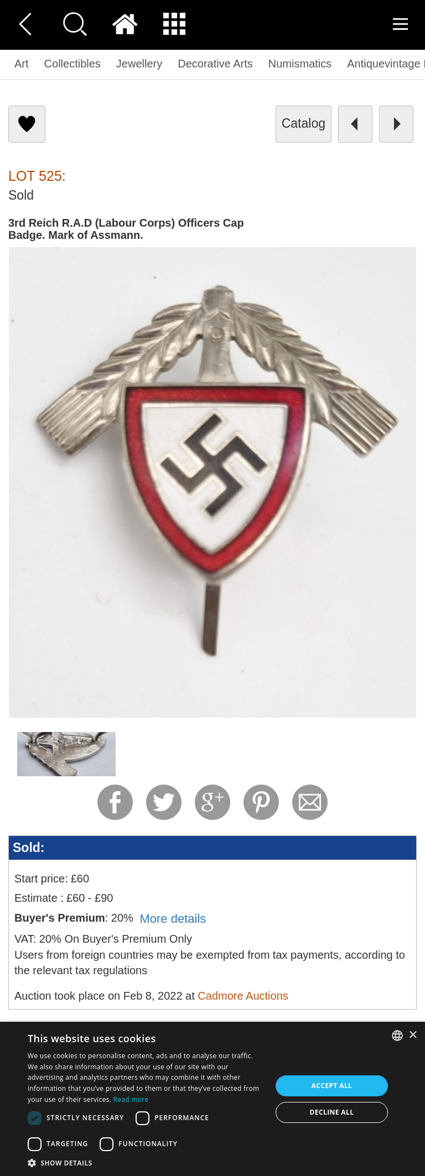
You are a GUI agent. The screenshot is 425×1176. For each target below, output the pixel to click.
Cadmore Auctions (243, 996)
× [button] (412, 1035)
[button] (146, 1162)
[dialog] (212, 1099)
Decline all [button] (332, 1112)
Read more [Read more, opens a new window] (131, 1099)
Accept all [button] (332, 1085)
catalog (303, 123)
